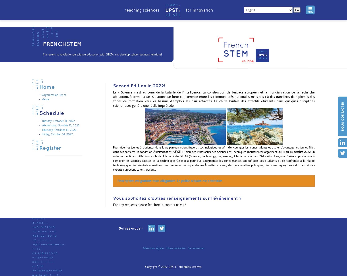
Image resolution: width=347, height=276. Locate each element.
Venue (46, 99)
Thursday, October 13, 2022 (59, 130)
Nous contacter (342, 116)
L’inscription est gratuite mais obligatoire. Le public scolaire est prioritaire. (170, 181)
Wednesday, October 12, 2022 (60, 125)
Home (47, 87)
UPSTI (172, 267)
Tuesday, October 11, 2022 (58, 121)
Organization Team (54, 95)
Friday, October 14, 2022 (57, 134)
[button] (310, 10)
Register (50, 148)
